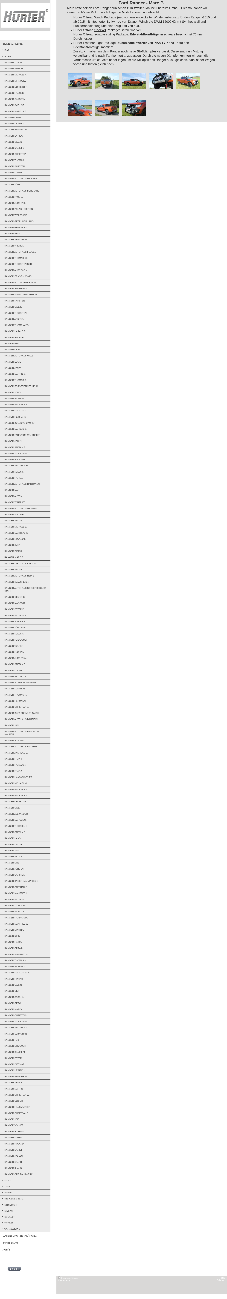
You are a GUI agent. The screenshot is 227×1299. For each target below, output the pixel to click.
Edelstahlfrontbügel (145, 34)
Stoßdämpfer (146, 51)
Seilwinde (114, 21)
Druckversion (64, 1278)
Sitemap (75, 1278)
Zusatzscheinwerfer (132, 43)
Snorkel (100, 30)
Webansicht (221, 1280)
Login (223, 1278)
